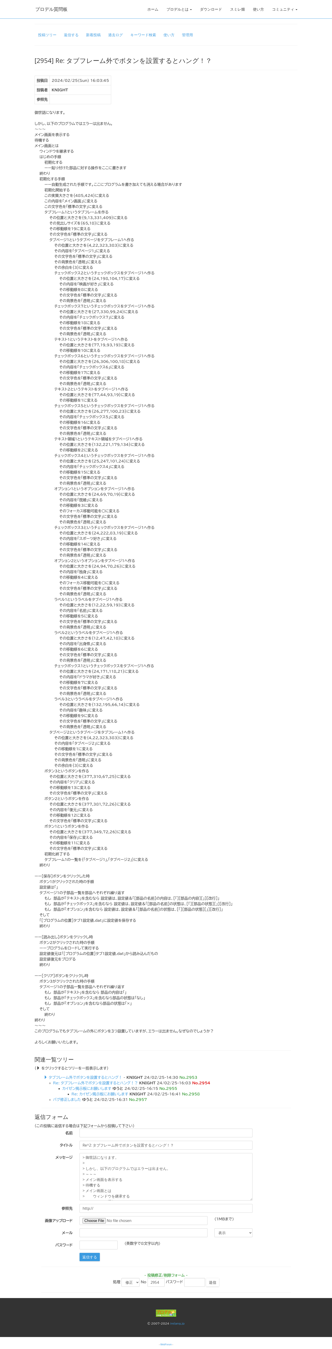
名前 (69, 1133)
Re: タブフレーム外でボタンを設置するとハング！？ (95, 1083)
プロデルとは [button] (179, 9)
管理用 (187, 34)
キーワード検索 (143, 34)
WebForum (166, 1344)
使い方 (258, 9)
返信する (71, 34)
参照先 (67, 1208)
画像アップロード (59, 1220)
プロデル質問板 (51, 9)
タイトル (66, 1145)
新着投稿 (93, 34)
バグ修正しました (67, 1099)
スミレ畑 (237, 9)
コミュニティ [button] (284, 9)
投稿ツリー (47, 34)
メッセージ (64, 1157)
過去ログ (115, 34)
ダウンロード (211, 9)
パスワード (64, 1245)
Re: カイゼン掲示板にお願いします (99, 1094)
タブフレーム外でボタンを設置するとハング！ (85, 1077)
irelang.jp (177, 1323)
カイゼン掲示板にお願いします (86, 1088)
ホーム (152, 9)
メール (67, 1233)
